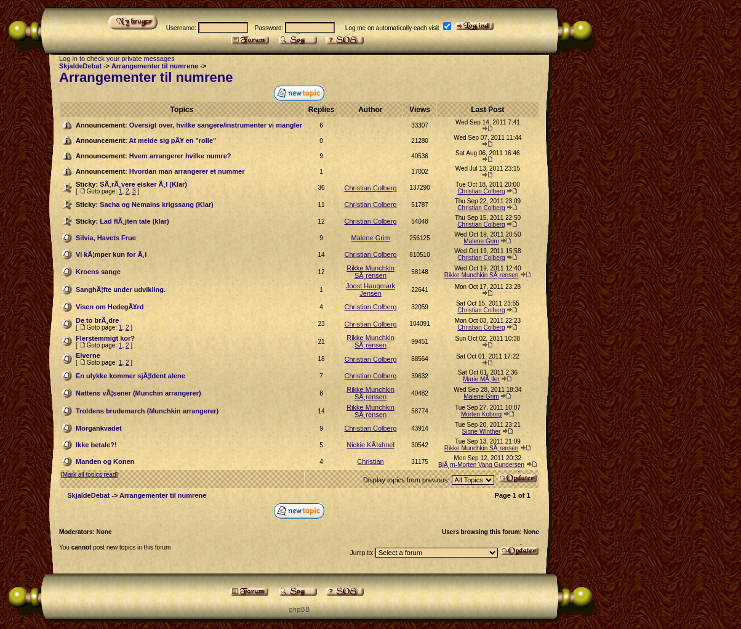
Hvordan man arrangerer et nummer (187, 171)
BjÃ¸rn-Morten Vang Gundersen (481, 464)
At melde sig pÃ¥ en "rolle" (172, 140)
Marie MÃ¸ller (481, 379)
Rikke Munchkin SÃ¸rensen (370, 271)
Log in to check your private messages (117, 58)
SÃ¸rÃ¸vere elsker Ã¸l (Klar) (143, 184)
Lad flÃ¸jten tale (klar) (134, 221)
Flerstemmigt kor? (105, 338)
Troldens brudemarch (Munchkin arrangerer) (147, 411)
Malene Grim (370, 237)
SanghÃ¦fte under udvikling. (121, 289)
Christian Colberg (371, 188)
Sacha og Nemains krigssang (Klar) (157, 204)
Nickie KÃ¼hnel (370, 444)
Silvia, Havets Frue (106, 237)
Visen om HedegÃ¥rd (109, 306)
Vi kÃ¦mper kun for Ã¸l (111, 254)
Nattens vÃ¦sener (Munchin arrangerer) (138, 393)
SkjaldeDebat (80, 66)
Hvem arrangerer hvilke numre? (180, 156)
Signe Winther (481, 431)
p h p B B (299, 609)
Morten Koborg (481, 414)
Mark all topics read (89, 474)
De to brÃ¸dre (97, 320)
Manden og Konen (105, 461)
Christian (370, 461)
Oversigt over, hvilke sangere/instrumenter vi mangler (215, 125)
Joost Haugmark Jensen (370, 289)
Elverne (88, 355)
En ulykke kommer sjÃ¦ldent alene (130, 375)
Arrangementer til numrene (154, 66)
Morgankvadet (99, 428)
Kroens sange (98, 271)
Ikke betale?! (96, 444)
